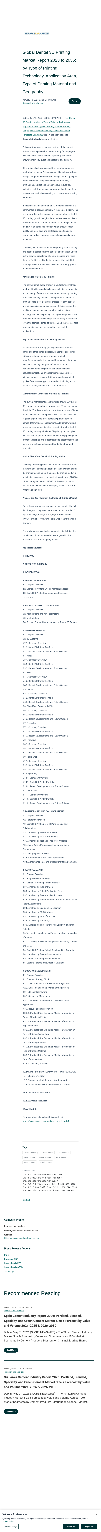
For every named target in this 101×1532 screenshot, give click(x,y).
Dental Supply (60, 1157)
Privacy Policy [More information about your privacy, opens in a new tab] (8, 1522)
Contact (26, 1200)
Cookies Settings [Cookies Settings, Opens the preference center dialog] (10, 1527)
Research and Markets (32, 103)
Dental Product (29, 1157)
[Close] (97, 1515)
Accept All (71, 1527)
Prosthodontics (46, 1162)
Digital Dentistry (30, 1162)
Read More (11, 1350)
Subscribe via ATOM (13, 1267)
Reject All (89, 1527)
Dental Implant (47, 1152)
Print (6, 1255)
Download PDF (11, 1259)
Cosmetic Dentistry (31, 1152)
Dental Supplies (45, 1157)
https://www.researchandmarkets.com (22, 1238)
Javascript (9, 1271)
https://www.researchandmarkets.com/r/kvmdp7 (46, 1121)
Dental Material (63, 1152)
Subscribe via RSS (12, 1263)
